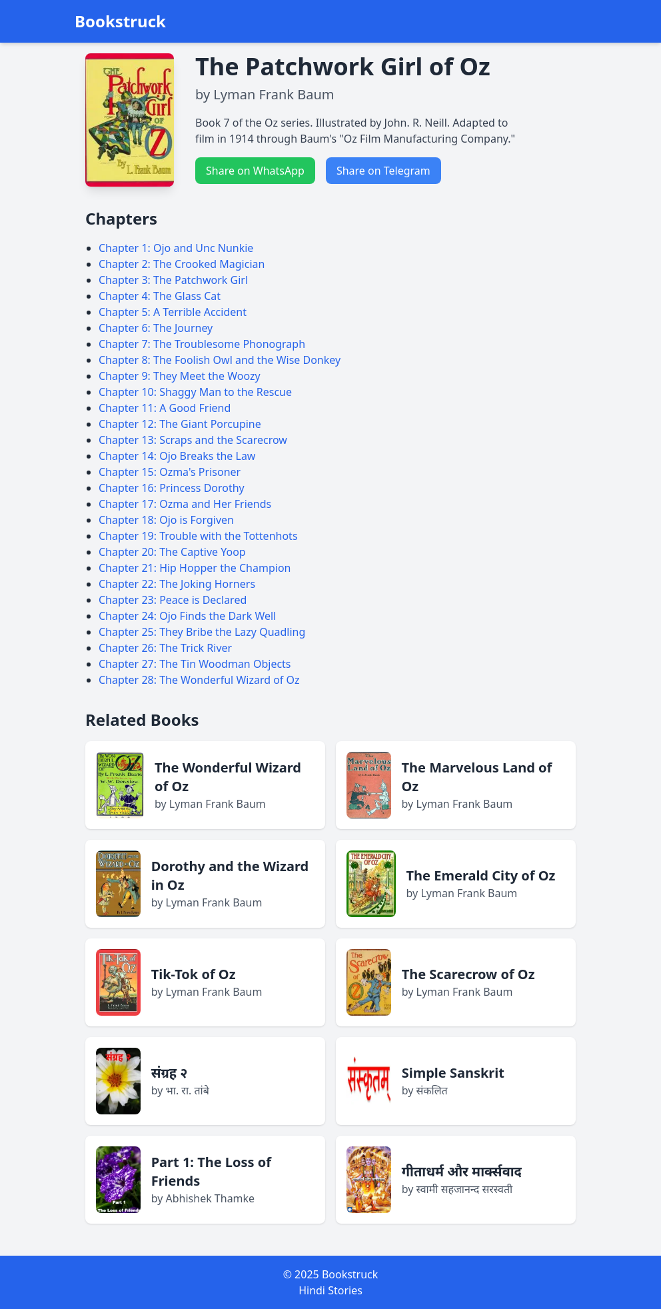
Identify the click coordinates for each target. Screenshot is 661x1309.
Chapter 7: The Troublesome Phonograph (202, 344)
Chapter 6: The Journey (156, 328)
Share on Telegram (383, 170)
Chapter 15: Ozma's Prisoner (170, 472)
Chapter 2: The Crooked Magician (182, 264)
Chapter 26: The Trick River (165, 648)
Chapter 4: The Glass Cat (160, 296)
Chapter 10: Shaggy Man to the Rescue (195, 392)
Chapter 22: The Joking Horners (177, 584)
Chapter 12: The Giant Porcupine (180, 424)
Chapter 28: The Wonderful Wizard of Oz (199, 679)
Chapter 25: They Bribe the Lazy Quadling (202, 632)
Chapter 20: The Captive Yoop (172, 552)
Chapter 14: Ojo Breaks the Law (177, 456)
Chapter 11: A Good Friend (165, 408)
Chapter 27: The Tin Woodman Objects (195, 663)
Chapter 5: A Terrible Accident (173, 312)
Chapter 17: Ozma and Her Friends (185, 504)
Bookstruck (120, 21)
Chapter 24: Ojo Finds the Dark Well (187, 616)
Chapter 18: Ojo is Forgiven (166, 520)
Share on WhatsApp (255, 170)
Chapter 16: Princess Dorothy (172, 488)
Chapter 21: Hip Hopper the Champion (195, 568)
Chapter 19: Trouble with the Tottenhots (198, 536)
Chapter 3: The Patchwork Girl (173, 280)
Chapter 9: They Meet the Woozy (180, 376)
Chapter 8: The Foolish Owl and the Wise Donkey (219, 360)
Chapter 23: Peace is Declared (173, 600)
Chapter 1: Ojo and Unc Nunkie (176, 248)
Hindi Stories (330, 1290)
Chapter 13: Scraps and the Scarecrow (193, 440)
